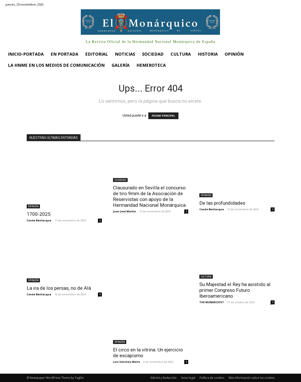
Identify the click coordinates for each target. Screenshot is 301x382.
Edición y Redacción (164, 378)
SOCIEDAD (120, 179)
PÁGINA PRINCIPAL (163, 115)
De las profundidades (222, 203)
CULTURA (206, 276)
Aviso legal (188, 378)
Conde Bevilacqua (39, 220)
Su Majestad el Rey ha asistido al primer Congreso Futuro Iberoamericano (235, 290)
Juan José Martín (124, 211)
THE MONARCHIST (211, 302)
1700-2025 (39, 214)
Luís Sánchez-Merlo (126, 361)
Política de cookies (212, 378)
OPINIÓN (33, 206)
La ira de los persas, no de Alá (59, 288)
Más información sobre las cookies (252, 378)
